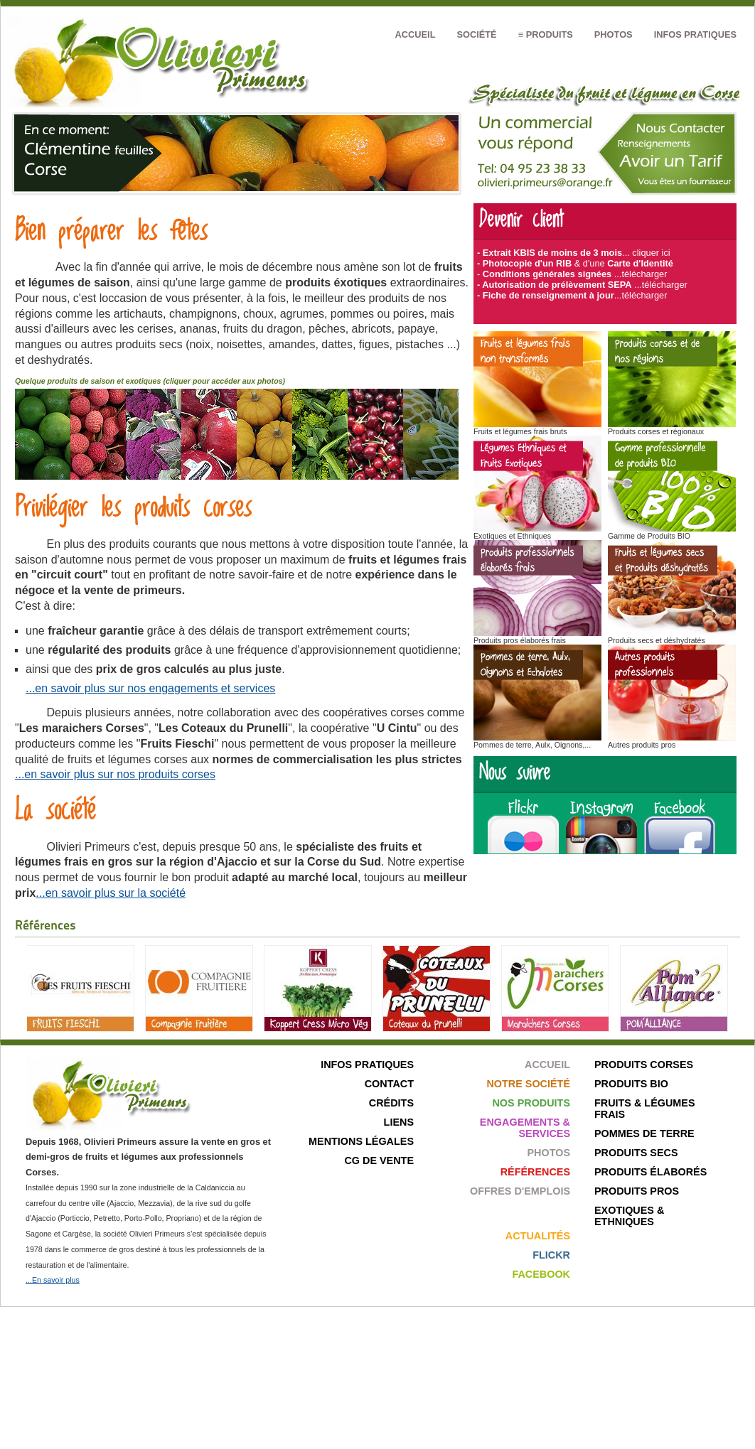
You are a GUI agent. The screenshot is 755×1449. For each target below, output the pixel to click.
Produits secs (636, 1152)
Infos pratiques (695, 34)
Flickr (551, 1255)
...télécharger (641, 274)
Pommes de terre (644, 1133)
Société (476, 34)
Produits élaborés (650, 1172)
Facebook (541, 1274)
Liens (399, 1122)
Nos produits (531, 1103)
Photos (613, 34)
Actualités (537, 1235)
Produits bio (631, 1083)
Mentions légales (361, 1141)
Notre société (528, 1083)
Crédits (391, 1103)
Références (535, 1172)
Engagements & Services (525, 1127)
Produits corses (643, 1064)
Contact (389, 1083)
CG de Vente (379, 1160)
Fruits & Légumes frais (644, 1108)
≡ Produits (545, 34)
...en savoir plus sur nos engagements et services (150, 688)
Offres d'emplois (520, 1191)
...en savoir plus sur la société (111, 893)
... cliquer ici (646, 252)
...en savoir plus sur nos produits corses (115, 774)
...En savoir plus (53, 1280)
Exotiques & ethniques (629, 1216)
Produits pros (636, 1191)
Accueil (415, 34)
